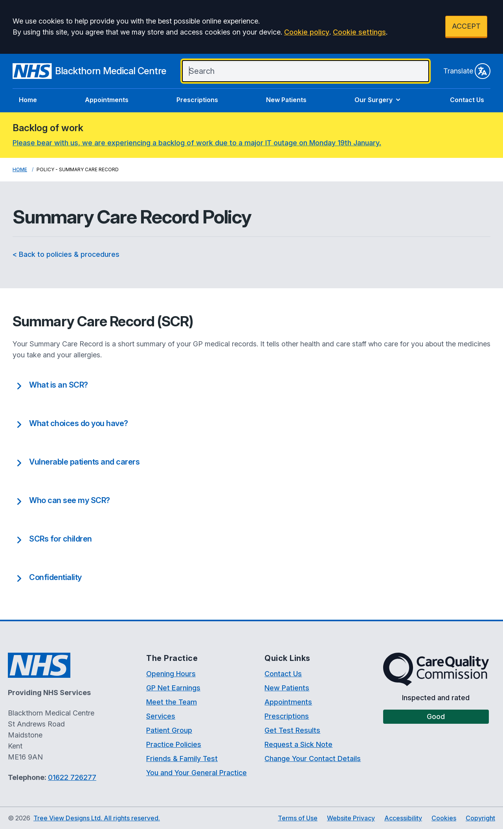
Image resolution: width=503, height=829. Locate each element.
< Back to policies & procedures (66, 254)
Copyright (480, 818)
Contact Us (467, 100)
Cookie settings (359, 32)
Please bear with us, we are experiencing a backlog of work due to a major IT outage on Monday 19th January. (197, 143)
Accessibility (403, 818)
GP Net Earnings (173, 688)
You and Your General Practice (196, 773)
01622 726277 (72, 777)
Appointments (107, 100)
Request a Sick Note (298, 744)
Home (28, 100)
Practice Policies (173, 744)
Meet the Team (171, 702)
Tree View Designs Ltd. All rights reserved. (96, 818)
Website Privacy (351, 818)
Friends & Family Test (182, 758)
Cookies (443, 818)
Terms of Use (298, 818)
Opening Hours (171, 674)
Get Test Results (292, 730)
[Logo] (89, 71)
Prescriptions (197, 100)
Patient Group (169, 730)
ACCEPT (466, 26)
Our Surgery (378, 100)
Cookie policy (306, 32)
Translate (466, 71)
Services (160, 716)
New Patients (286, 100)
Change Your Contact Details (312, 758)
